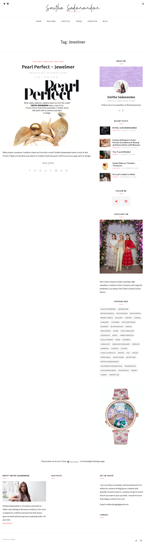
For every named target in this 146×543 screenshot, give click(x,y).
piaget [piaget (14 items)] (135, 353)
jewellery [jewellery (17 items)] (105, 344)
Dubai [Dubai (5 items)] (115, 331)
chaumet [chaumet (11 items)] (105, 322)
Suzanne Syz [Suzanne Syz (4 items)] (130, 366)
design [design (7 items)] (129, 326)
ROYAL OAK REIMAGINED (124, 128)
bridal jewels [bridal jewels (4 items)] (107, 318)
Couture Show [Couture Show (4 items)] (128, 322)
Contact (104, 515)
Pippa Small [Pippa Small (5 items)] (106, 357)
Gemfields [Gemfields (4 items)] (105, 335)
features (37, 61)
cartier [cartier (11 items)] (128, 318)
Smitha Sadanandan (73, 8)
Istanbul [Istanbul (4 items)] (126, 340)
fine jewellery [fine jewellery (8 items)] (127, 331)
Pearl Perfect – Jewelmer (48, 67)
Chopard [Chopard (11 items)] (115, 322)
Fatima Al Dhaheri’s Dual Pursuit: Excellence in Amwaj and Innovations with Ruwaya (126, 142)
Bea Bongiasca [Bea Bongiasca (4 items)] (107, 313)
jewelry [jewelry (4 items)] (135, 344)
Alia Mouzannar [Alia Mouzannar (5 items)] (108, 309)
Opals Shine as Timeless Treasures (123, 164)
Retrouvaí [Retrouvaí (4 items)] (131, 357)
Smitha (64, 73)
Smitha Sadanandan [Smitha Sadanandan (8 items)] (110, 362)
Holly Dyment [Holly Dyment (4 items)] (107, 340)
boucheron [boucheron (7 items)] (135, 313)
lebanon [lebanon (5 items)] (105, 348)
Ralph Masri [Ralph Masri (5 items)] (118, 357)
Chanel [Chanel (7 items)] (137, 318)
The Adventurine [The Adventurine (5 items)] (108, 370)
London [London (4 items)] (114, 348)
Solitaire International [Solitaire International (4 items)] (111, 366)
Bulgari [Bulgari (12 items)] (118, 318)
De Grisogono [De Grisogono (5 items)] (117, 326)
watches (59, 61)
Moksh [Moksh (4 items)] (121, 353)
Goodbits (12, 539)
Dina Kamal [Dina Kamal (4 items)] (106, 331)
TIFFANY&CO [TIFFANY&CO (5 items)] (123, 370)
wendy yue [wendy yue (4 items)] (114, 375)
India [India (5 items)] (118, 340)
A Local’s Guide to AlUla (123, 174)
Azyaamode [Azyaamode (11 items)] (123, 309)
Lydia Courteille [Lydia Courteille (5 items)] (108, 353)
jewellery (48, 61)
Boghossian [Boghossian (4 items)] (121, 313)
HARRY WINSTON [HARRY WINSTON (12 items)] (127, 335)
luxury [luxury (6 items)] (124, 348)
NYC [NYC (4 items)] (128, 353)
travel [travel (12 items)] (134, 370)
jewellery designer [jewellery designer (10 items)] (121, 344)
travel (115, 154)
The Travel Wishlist (121, 152)
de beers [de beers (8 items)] (104, 326)
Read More (7, 523)
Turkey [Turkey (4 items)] (104, 375)
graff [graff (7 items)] (115, 335)
